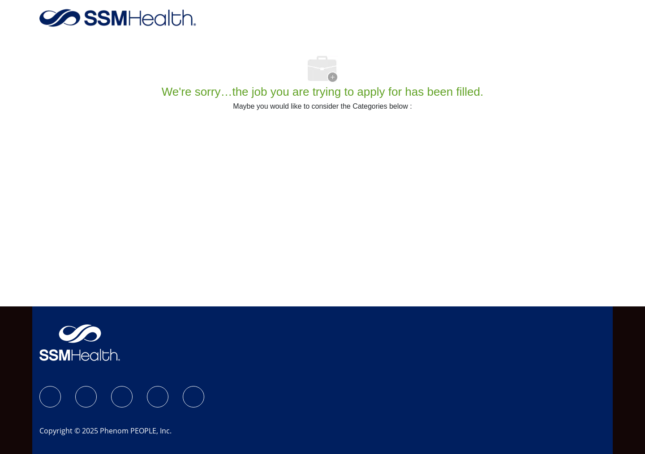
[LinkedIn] (122, 396)
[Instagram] (86, 396)
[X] (157, 396)
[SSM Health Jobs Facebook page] (50, 396)
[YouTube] (193, 396)
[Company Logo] (117, 17)
